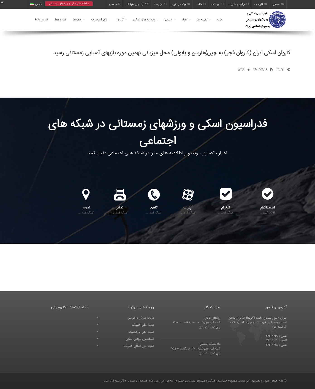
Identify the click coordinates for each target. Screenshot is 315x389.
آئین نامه (217, 4)
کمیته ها (202, 19)
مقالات (201, 4)
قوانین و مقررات (239, 4)
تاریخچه (260, 4)
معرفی (278, 4)
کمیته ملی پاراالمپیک (141, 332)
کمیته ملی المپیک (143, 325)
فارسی (36, 4)
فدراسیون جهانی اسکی (140, 339)
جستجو (115, 4)
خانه (219, 19)
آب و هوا (60, 19)
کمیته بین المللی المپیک (139, 346)
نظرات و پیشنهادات (137, 4)
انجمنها (77, 19)
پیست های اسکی (144, 19)
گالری (120, 19)
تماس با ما (41, 19)
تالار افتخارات (99, 19)
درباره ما (161, 4)
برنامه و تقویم (181, 4)
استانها (168, 19)
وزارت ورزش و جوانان (141, 318)
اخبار (184, 19)
